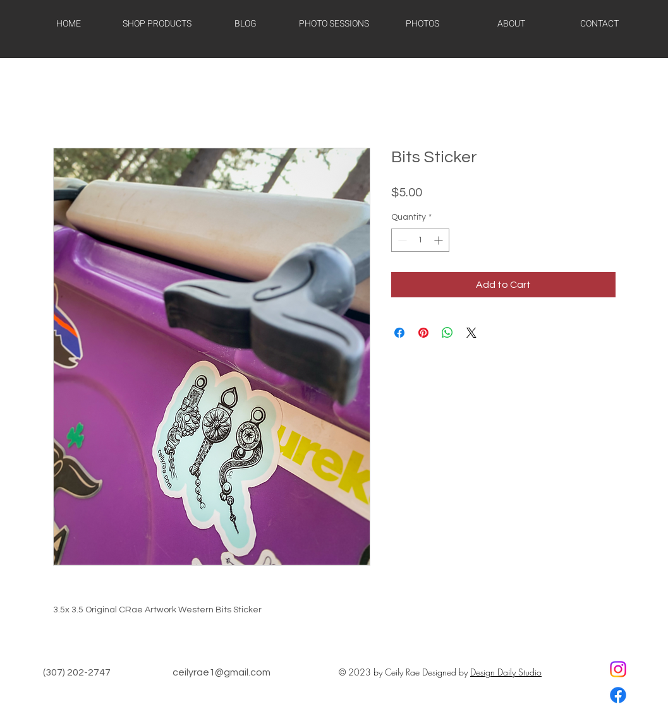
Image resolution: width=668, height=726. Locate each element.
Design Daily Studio (506, 672)
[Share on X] (471, 332)
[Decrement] (401, 240)
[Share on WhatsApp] (447, 332)
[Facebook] (618, 695)
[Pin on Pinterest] (423, 332)
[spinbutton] (420, 240)
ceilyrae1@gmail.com (221, 672)
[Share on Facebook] (399, 332)
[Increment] (439, 240)
